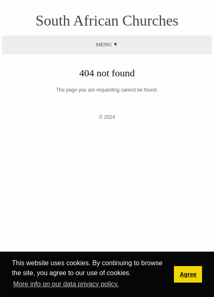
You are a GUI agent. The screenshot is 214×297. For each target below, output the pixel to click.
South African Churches (107, 20)
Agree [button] (188, 274)
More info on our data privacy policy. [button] (66, 284)
